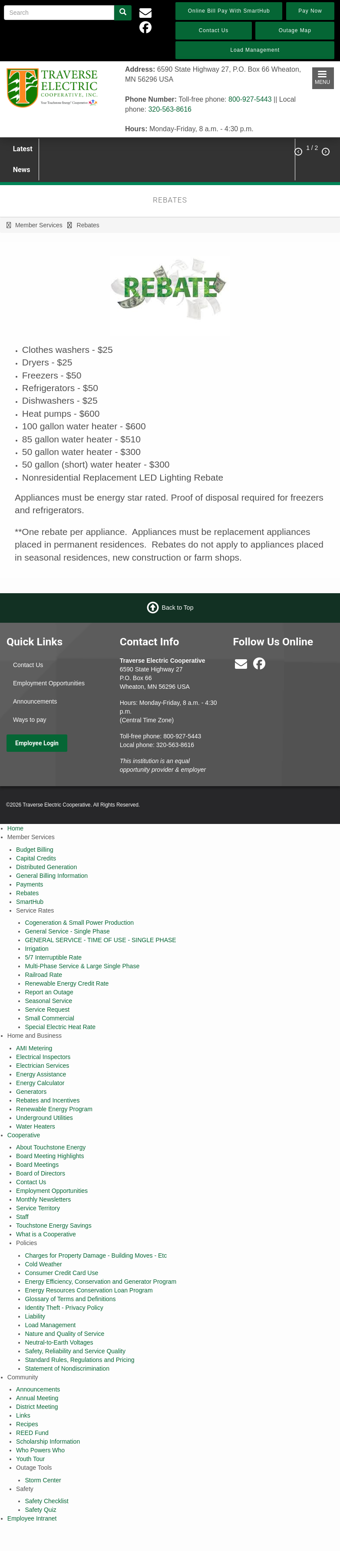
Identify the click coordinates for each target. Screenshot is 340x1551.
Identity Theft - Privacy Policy (64, 1307)
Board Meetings (37, 1164)
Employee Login (37, 743)
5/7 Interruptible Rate (53, 957)
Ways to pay (29, 719)
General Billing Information (52, 875)
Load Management (50, 1325)
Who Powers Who (40, 1450)
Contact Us (28, 664)
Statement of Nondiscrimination (67, 1368)
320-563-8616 (169, 109)
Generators (31, 1091)
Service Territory (38, 1208)
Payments (29, 884)
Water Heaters (35, 1126)
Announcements (35, 701)
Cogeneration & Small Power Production (79, 922)
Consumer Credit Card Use (61, 1272)
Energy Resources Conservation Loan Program (88, 1290)
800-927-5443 (250, 99)
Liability (35, 1316)
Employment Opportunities (49, 683)
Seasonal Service (48, 1000)
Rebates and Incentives (47, 1100)
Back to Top (178, 607)
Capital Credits (36, 858)
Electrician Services (42, 1065)
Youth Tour (30, 1458)
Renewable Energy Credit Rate (67, 983)
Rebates (27, 893)
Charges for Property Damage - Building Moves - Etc (96, 1255)
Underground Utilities (44, 1117)
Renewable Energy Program (54, 1109)
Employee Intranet (32, 1518)
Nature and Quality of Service (64, 1333)
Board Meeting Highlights (50, 1155)
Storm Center (43, 1480)
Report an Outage (49, 992)
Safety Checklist (46, 1501)
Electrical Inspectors (43, 1056)
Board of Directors (40, 1173)
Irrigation (36, 948)
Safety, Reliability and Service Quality (75, 1351)
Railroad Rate (43, 974)
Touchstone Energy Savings (54, 1225)
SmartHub (29, 901)
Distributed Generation (46, 867)
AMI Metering (34, 1048)
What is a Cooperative (46, 1234)
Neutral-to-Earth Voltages (59, 1342)
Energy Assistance (41, 1074)
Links (23, 1415)
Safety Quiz (40, 1509)
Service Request (47, 1009)
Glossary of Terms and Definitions (70, 1298)
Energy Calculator (40, 1082)
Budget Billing (34, 849)
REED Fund (32, 1432)
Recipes (27, 1424)
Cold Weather (43, 1264)
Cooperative (23, 1135)
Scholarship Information (48, 1441)
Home (15, 828)
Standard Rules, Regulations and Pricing (79, 1359)
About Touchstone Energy (51, 1147)
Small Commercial (49, 1018)
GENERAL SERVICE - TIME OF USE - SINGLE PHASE (100, 940)
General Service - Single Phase (67, 931)
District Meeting (37, 1406)
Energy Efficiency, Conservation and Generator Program (100, 1281)
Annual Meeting (37, 1398)
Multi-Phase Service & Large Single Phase (82, 966)
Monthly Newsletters (43, 1199)
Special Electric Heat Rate (60, 1026)
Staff (22, 1216)
